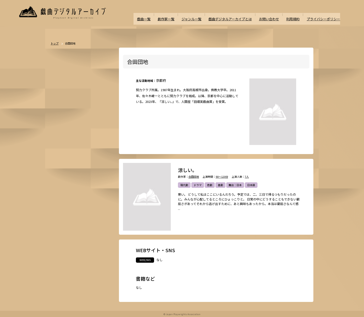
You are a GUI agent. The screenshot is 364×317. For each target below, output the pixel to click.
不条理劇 (102, 154)
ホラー (79, 188)
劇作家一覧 (174, 15)
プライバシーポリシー (324, 15)
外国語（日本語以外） (83, 230)
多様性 (92, 238)
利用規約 (295, 15)
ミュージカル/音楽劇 (69, 247)
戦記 (59, 213)
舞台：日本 (235, 185)
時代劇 (74, 154)
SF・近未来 (63, 188)
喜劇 (220, 185)
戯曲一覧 (153, 15)
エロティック (64, 205)
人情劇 (60, 171)
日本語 (251, 185)
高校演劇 (92, 247)
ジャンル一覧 (199, 15)
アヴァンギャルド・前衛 (71, 221)
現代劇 (184, 185)
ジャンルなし (83, 180)
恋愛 (72, 171)
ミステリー (95, 188)
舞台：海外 (63, 180)
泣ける (79, 238)
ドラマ (198, 185)
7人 (247, 176)
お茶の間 (96, 221)
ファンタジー (80, 196)
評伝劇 (98, 205)
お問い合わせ (272, 15)
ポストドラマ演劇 (67, 163)
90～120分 (222, 176)
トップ (55, 43)
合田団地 (193, 176)
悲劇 (209, 185)
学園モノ (99, 196)
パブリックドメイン (68, 255)
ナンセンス (63, 238)
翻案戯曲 (101, 180)
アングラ (83, 205)
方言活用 (62, 196)
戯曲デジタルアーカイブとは (236, 15)
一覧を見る (103, 141)
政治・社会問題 (76, 213)
